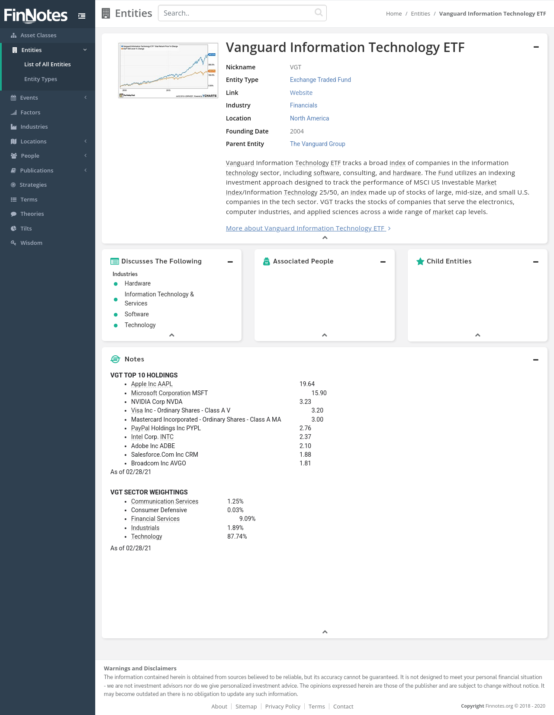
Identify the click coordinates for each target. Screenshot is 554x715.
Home (394, 13)
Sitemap (246, 706)
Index (234, 192)
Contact (343, 706)
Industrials (145, 527)
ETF (336, 163)
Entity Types (40, 79)
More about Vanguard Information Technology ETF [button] (305, 228)
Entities (420, 13)
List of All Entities (47, 64)
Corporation (174, 393)
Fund (445, 173)
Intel (137, 436)
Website (301, 92)
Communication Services (164, 501)
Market (486, 182)
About (220, 706)
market (443, 212)
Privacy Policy (282, 706)
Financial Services (155, 518)
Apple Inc (143, 383)
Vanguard (240, 163)
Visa (137, 410)
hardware (407, 173)
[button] (171, 261)
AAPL (165, 383)
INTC (167, 436)
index (398, 163)
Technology (312, 163)
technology (242, 173)
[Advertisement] (490, 497)
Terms (317, 706)
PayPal (140, 428)
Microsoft (144, 393)
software (326, 173)
